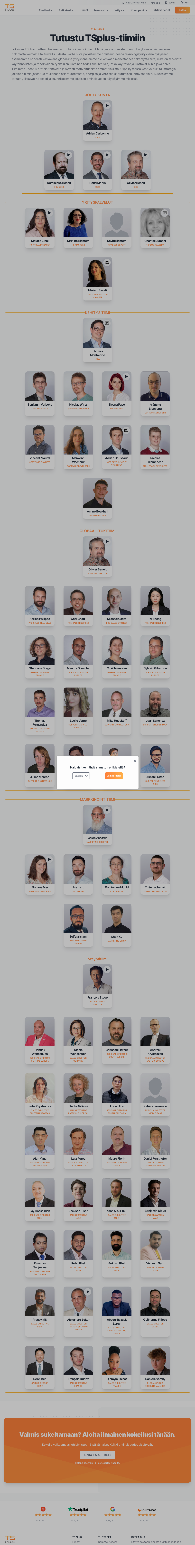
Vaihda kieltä (114, 775)
